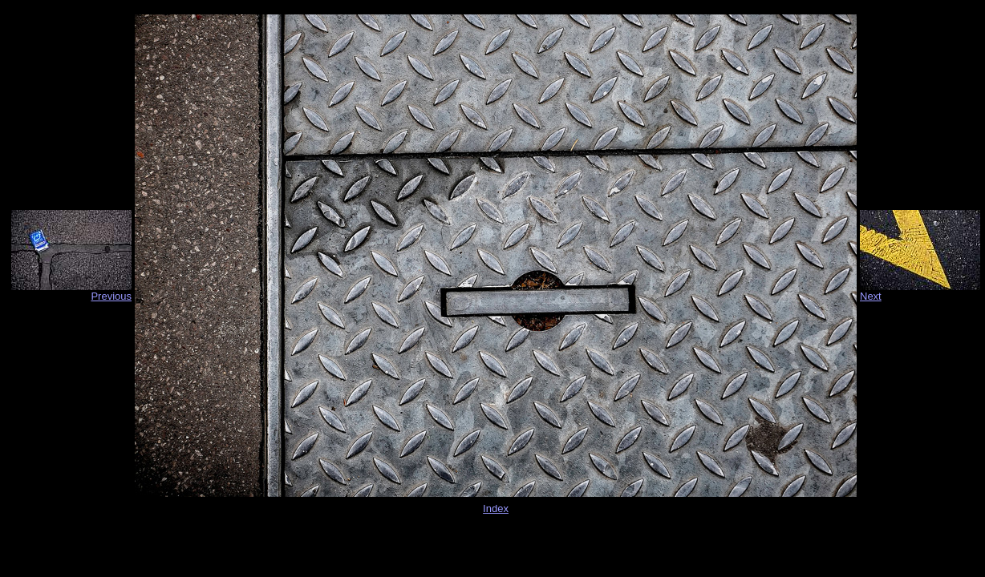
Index (496, 508)
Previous (111, 296)
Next (871, 296)
